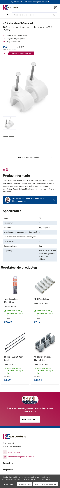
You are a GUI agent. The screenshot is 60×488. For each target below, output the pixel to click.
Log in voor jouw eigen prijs (21, 53)
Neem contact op (30, 419)
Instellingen (9, 484)
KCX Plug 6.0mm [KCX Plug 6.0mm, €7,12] (41, 299)
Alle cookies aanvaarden (45, 484)
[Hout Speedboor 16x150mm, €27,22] (15, 285)
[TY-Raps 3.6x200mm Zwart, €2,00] (15, 343)
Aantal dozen (8, 136)
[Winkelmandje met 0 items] (55, 7)
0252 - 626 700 (14, 452)
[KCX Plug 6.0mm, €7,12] (45, 285)
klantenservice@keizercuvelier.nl (21, 456)
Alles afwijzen (25, 484)
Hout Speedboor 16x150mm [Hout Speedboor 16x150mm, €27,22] (11, 301)
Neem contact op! (19, 201)
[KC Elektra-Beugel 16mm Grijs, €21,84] (45, 343)
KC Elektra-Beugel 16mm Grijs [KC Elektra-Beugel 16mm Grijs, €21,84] (42, 358)
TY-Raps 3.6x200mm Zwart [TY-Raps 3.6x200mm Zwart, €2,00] (13, 358)
